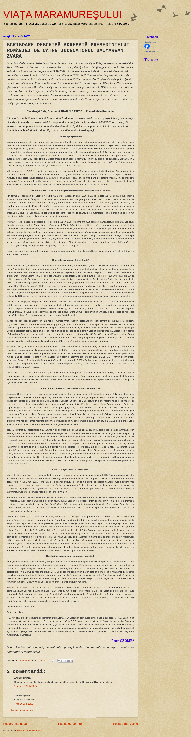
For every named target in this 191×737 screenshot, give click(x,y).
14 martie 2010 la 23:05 (25, 686)
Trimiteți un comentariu (22, 710)
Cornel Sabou (150, 42)
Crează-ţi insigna (151, 51)
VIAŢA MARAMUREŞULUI (62, 14)
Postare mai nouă (15, 723)
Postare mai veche (125, 723)
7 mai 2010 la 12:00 (23, 704)
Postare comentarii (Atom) (29, 730)
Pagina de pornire (70, 723)
